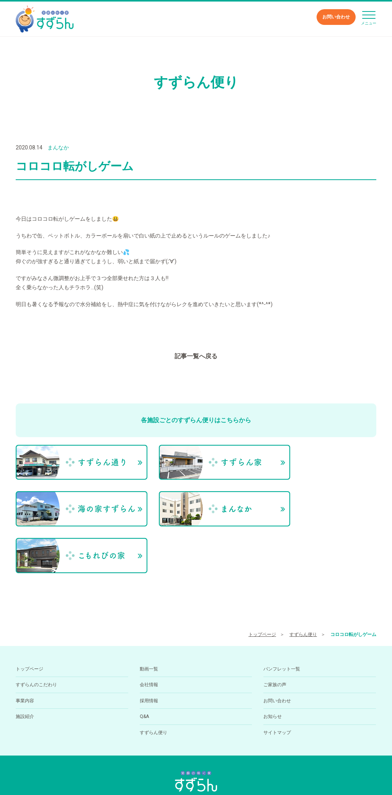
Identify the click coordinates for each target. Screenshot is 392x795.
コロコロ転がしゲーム (353, 577)
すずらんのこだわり (36, 628)
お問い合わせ (336, 17)
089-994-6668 (179, 751)
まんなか (58, 147)
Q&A (144, 659)
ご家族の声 (274, 628)
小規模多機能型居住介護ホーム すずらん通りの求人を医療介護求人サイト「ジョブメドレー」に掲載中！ (195, 776)
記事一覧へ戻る (196, 356)
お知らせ (272, 659)
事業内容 (25, 643)
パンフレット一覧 (281, 612)
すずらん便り (303, 577)
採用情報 (149, 643)
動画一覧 (149, 612)
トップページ (262, 577)
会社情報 (149, 628)
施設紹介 (25, 659)
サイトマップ (277, 675)
